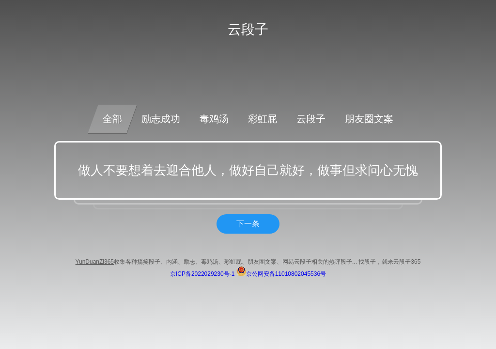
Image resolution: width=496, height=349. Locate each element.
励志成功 (160, 118)
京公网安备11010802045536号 (281, 273)
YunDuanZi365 (95, 261)
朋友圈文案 (369, 118)
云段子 (311, 118)
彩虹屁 (262, 118)
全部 (112, 118)
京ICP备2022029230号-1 (202, 273)
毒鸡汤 (214, 118)
